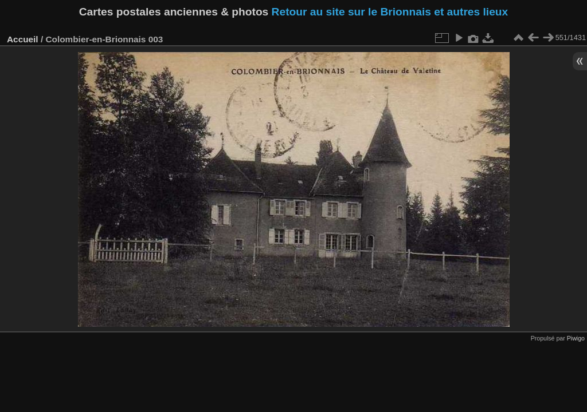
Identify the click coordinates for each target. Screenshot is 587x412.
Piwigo (576, 338)
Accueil (22, 39)
